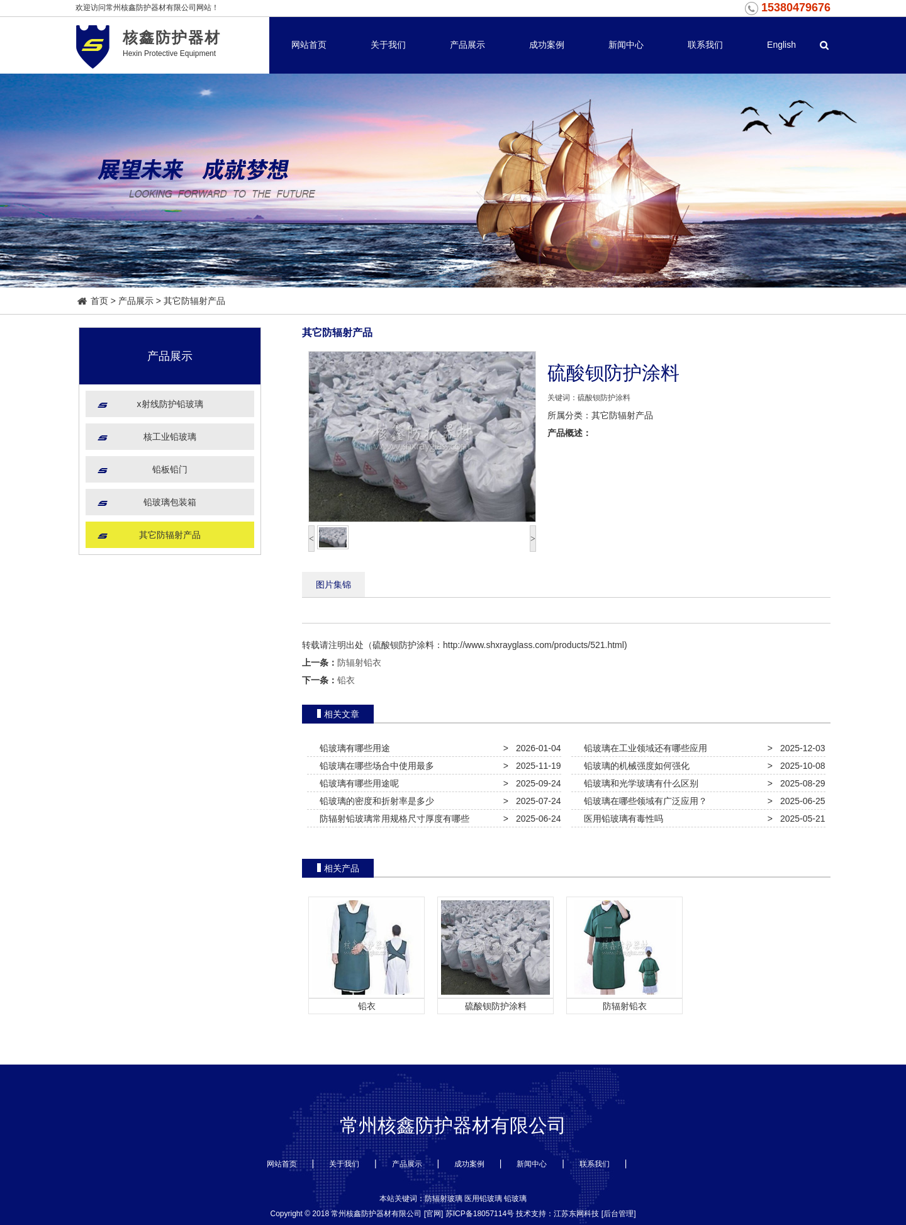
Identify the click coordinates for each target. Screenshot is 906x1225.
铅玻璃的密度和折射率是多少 (374, 801)
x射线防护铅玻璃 (170, 404)
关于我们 (388, 45)
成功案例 (546, 45)
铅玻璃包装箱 (169, 502)
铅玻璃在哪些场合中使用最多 (374, 766)
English (781, 45)
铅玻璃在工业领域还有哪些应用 (643, 748)
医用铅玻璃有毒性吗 (621, 819)
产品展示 (467, 45)
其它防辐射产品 (194, 301)
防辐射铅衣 (359, 662)
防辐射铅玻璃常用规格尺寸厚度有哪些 (392, 819)
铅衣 (346, 680)
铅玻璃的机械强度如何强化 (634, 766)
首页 (93, 301)
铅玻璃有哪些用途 (352, 748)
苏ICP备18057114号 (479, 1213)
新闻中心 (626, 45)
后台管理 (618, 1213)
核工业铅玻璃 (169, 437)
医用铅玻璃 (483, 1198)
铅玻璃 (515, 1198)
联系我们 (705, 45)
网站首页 (309, 45)
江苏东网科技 (576, 1213)
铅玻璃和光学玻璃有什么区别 (638, 783)
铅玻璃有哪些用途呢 (357, 783)
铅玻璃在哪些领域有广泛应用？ (643, 801)
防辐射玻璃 (443, 1198)
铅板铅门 (169, 469)
